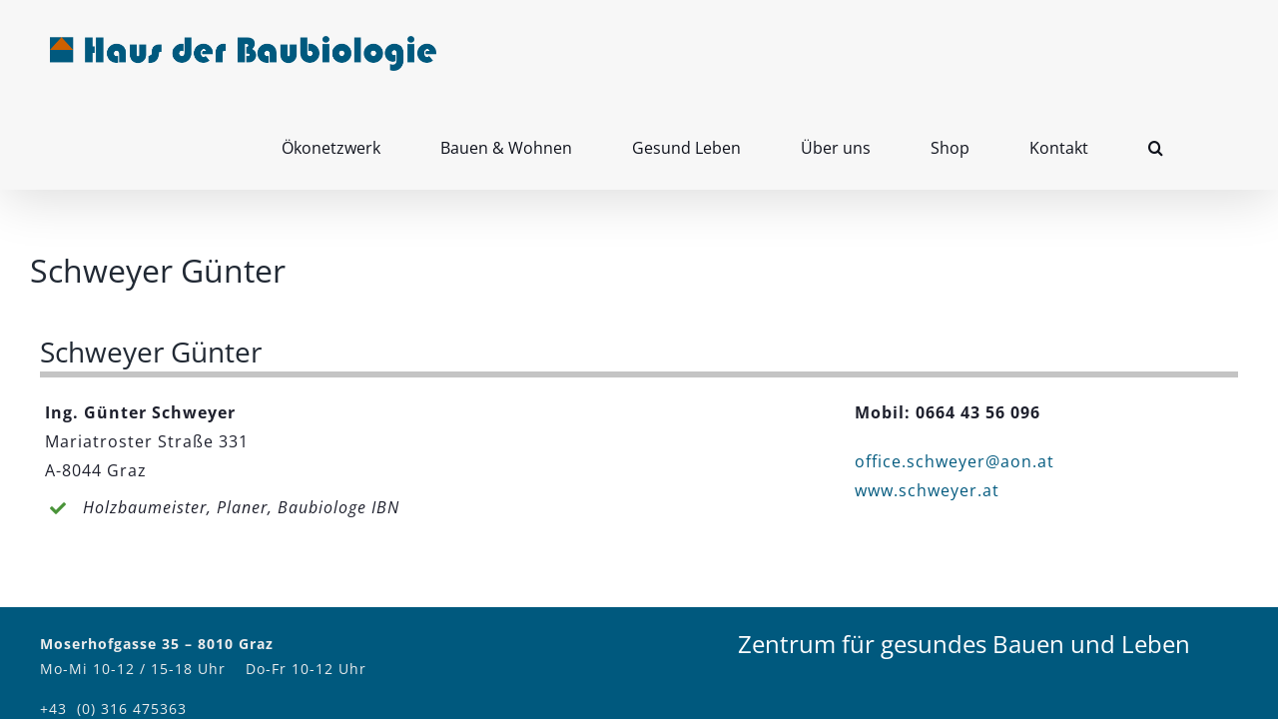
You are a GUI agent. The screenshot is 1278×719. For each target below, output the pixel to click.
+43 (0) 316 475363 (113, 620)
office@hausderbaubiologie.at (155, 645)
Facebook (1163, 640)
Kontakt (1068, 640)
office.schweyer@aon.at (954, 373)
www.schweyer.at (927, 402)
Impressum (977, 640)
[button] (1215, 51)
